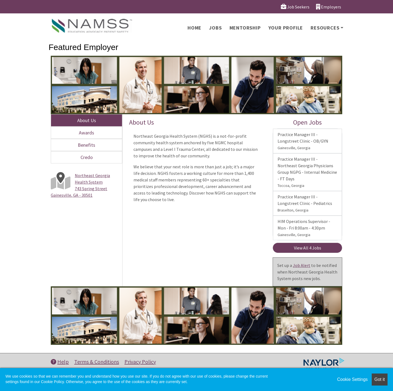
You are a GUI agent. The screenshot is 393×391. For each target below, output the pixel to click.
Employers (328, 6)
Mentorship (245, 28)
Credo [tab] (87, 157)
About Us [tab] (86, 120)
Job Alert (301, 265)
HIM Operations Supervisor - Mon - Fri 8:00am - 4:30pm (304, 228)
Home (194, 28)
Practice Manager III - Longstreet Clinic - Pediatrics (305, 203)
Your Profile (286, 28)
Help (60, 361)
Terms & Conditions (96, 361)
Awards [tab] (86, 133)
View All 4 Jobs (307, 248)
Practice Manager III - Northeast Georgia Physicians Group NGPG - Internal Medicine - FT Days (307, 172)
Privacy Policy (140, 361)
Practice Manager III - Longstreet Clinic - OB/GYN (303, 141)
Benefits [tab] (86, 145)
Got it (379, 379)
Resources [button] (325, 28)
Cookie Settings (352, 379)
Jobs (215, 28)
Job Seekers (295, 6)
